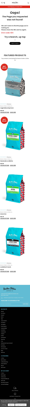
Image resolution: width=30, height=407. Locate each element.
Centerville (3, 332)
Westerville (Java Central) (6, 343)
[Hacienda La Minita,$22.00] (15, 135)
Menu (2, 317)
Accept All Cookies (20, 405)
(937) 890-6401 (4, 295)
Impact (2, 315)
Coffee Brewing (4, 361)
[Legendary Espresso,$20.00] (15, 82)
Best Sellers (3, 360)
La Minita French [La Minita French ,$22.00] (5, 267)
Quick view (13, 112)
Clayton (2, 333)
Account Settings (4, 384)
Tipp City (3, 339)
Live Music (3, 322)
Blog (2, 350)
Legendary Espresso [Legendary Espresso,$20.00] (7, 108)
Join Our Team (4, 348)
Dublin (2, 335)
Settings (4, 405)
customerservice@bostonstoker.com (9, 293)
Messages (3, 375)
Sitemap (3, 352)
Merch (2, 365)
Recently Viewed (4, 382)
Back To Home (15, 43)
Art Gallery (3, 324)
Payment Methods (5, 378)
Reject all (11, 405)
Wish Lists (3, 380)
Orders (2, 373)
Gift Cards (3, 367)
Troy (2, 341)
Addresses (3, 376)
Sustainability (4, 328)
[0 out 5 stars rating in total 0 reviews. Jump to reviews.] (5, 104)
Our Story (3, 313)
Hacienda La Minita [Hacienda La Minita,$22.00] (6, 161)
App (2, 318)
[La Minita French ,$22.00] (15, 241)
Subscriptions (4, 363)
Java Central (4, 320)
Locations (3, 330)
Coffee (2, 358)
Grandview (3, 337)
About (2, 311)
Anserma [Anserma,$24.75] (3, 214)
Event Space (3, 326)
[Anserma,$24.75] (15, 188)
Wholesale (3, 347)
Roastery (3, 345)
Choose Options (4, 112)
